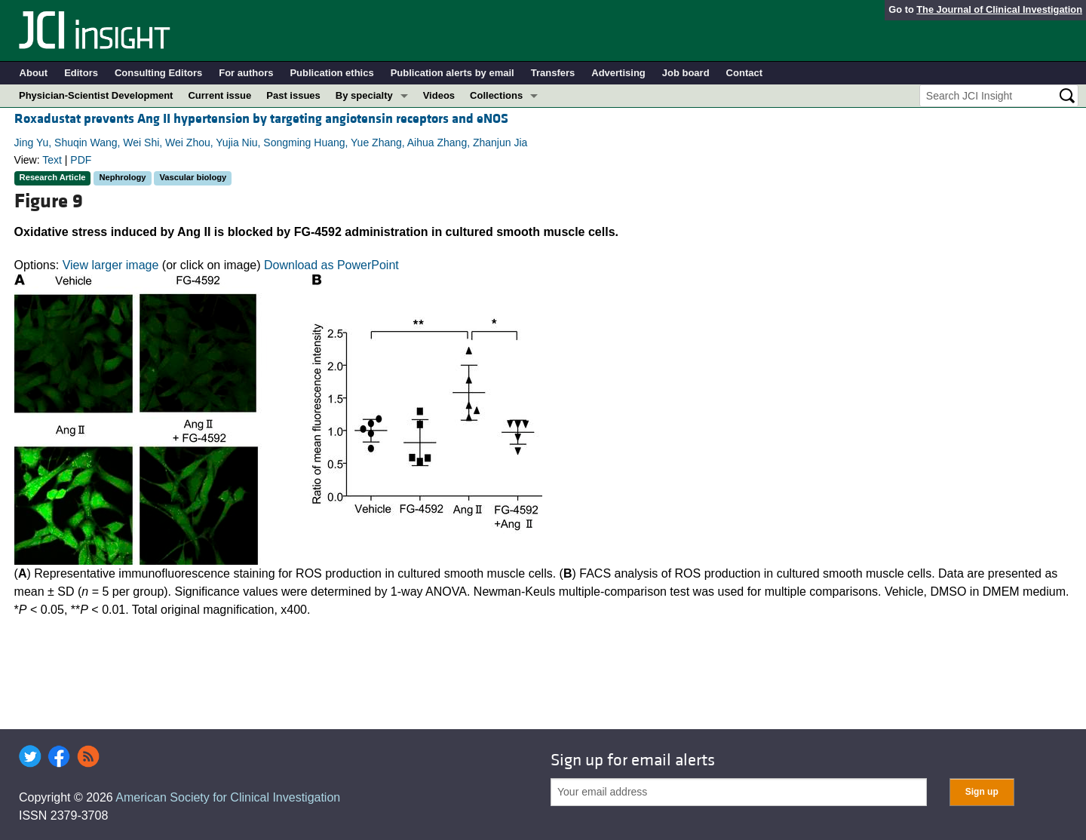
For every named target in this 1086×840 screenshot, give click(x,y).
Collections (496, 95)
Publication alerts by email (452, 72)
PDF (80, 160)
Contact (744, 72)
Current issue (219, 95)
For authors (246, 72)
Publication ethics (331, 72)
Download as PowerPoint (331, 265)
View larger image (111, 265)
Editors (81, 72)
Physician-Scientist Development (96, 95)
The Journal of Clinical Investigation (999, 9)
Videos (439, 95)
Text (52, 160)
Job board (686, 72)
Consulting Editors (158, 72)
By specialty (364, 95)
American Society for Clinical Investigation (227, 797)
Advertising (618, 72)
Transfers (553, 72)
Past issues (293, 95)
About (34, 72)
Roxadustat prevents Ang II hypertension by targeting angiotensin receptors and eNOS (261, 118)
